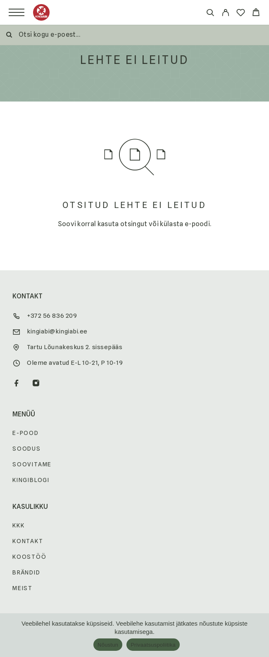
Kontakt (27, 541)
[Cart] (256, 13)
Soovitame (32, 464)
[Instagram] (36, 383)
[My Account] (225, 14)
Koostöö (29, 556)
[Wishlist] (240, 14)
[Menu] (16, 12)
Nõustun (108, 645)
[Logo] (41, 12)
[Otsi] (210, 14)
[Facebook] (16, 383)
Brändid (26, 572)
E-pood (25, 433)
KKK (18, 525)
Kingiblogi (31, 480)
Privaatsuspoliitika (153, 645)
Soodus (26, 448)
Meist (22, 588)
